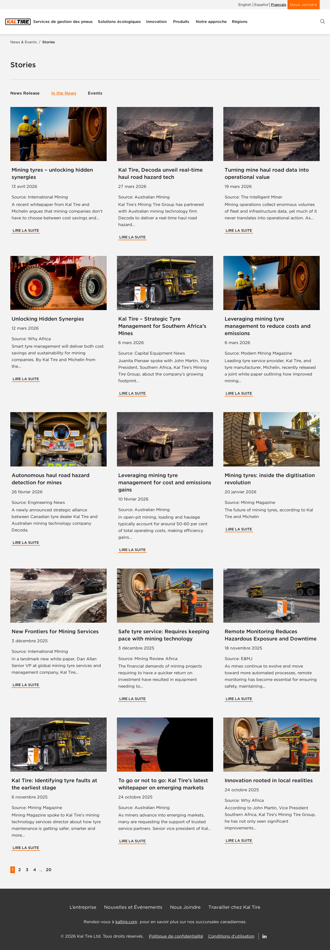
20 (49, 869)
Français (278, 5)
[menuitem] (63, 21)
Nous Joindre (303, 5)
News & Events (24, 42)
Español (261, 5)
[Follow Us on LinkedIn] (265, 936)
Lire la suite (26, 230)
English (244, 5)
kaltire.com (126, 921)
